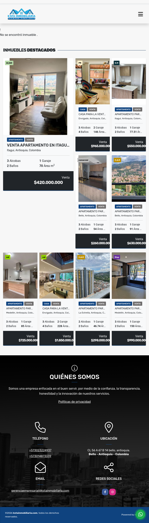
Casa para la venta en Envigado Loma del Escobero (93, 114)
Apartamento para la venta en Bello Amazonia (129, 211)
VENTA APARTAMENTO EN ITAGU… (38, 145)
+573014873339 (40, 456)
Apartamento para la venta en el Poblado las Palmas (20, 308)
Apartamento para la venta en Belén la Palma (129, 308)
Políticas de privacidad (74, 402)
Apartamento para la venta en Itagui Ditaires (129, 114)
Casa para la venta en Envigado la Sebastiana (56, 308)
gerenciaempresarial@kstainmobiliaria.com (40, 490)
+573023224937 (40, 450)
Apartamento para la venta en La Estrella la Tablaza (93, 308)
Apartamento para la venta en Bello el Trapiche (93, 211)
